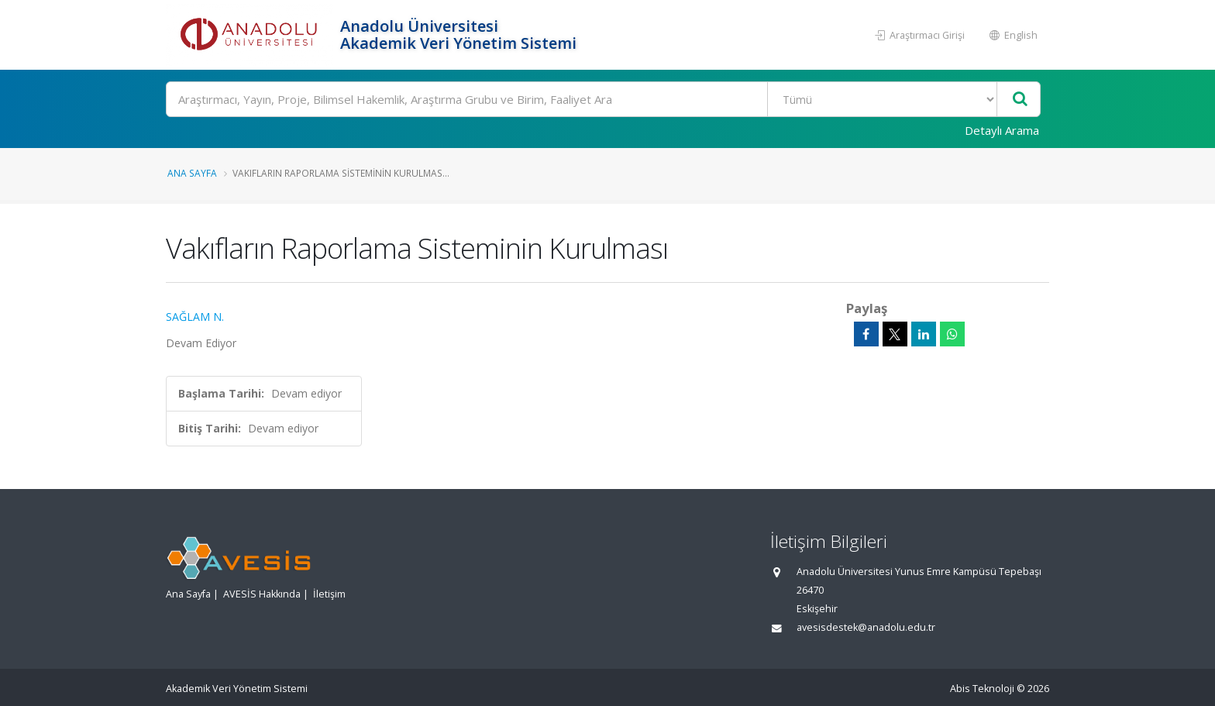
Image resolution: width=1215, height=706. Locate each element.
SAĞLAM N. (195, 316)
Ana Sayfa (192, 173)
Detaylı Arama (1002, 130)
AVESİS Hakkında (262, 594)
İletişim (329, 594)
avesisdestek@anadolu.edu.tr (866, 627)
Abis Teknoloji (982, 688)
